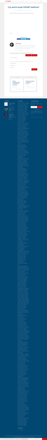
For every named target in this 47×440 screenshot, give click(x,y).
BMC (24, 165)
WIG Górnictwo (20, 413)
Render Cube (20, 352)
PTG (22, 345)
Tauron (24, 391)
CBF (21, 177)
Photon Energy (26, 332)
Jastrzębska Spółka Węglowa (22, 266)
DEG (18, 197)
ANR (26, 146)
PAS (18, 325)
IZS (18, 264)
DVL (28, 205)
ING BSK (19, 258)
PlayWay (27, 337)
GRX (24, 246)
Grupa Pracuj (20, 246)
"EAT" (19, 113)
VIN (24, 404)
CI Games (24, 180)
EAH (18, 209)
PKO (23, 335)
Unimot (23, 401)
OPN (19, 320)
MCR (21, 286)
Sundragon (20, 386)
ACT (18, 135)
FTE (25, 224)
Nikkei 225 (19, 308)
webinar (23, 409)
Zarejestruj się (34, 55)
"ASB (19, 106)
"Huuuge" (19, 114)
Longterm (9, 435)
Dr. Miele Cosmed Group (22, 205)
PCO (18, 328)
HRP (22, 253)
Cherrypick (19, 180)
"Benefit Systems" (21, 109)
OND (19, 317)
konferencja (20, 273)
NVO (27, 312)
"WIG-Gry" (19, 128)
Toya (19, 396)
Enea (24, 212)
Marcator (23, 283)
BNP (21, 167)
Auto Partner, (20, 155)
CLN (21, 182)
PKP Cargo (22, 337)
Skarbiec (26, 369)
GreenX (24, 239)
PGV (21, 332)
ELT (18, 212)
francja (19, 224)
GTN (27, 246)
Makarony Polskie (23, 281)
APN (23, 150)
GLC (28, 231)
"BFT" (26, 109)
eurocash (22, 217)
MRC (19, 303)
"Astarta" (26, 106)
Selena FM (19, 364)
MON (23, 298)
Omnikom (26, 435)
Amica (19, 141)
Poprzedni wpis (17, 77)
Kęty (27, 268)
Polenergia (19, 340)
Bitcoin (23, 163)
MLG (19, 295)
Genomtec (19, 229)
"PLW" (27, 123)
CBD (18, 177)
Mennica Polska (20, 290)
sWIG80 (19, 387)
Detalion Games (23, 197)
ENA (21, 212)
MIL (18, 293)
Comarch (26, 187)
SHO (18, 367)
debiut (22, 195)
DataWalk (26, 194)
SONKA (22, 374)
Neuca (25, 305)
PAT (25, 325)
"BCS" (22, 108)
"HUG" (27, 113)
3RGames (19, 133)
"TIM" (19, 126)
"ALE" (23, 103)
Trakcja (25, 396)
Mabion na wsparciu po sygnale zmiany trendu (12, 103)
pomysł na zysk (24, 344)
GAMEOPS (24, 226)
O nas (16, 1)
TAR (24, 389)
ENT (23, 214)
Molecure (19, 298)
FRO (22, 224)
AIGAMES (25, 136)
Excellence (22, 219)
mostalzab (19, 300)
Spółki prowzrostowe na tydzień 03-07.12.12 (30, 82)
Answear (19, 148)
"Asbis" (22, 106)
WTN (19, 419)
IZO (22, 261)
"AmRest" (19, 104)
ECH (21, 209)
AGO (27, 135)
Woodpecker (20, 418)
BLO (26, 163)
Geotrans (24, 229)
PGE (18, 332)
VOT (23, 406)
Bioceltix (25, 160)
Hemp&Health (20, 251)
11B (25, 130)
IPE (24, 259)
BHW (19, 160)
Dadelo (19, 194)
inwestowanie (20, 259)
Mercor (19, 291)
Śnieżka (19, 372)
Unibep (19, 401)
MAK (19, 281)
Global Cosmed (20, 232)
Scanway (19, 359)
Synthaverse (20, 389)
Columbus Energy (21, 187)
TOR (22, 394)
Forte (24, 222)
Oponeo (22, 320)
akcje (23, 138)
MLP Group (23, 295)
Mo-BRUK (22, 296)
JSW (18, 268)
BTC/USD (19, 172)
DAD (26, 192)
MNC (19, 296)
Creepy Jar (23, 189)
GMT (25, 232)
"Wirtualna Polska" (25, 128)
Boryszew (19, 170)
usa (26, 401)
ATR (21, 153)
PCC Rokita (27, 327)
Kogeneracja (23, 271)
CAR (26, 175)
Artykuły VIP (31, 1)
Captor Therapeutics (21, 175)
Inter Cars (23, 258)
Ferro (23, 221)
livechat (19, 278)
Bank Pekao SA (20, 158)
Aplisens (19, 150)
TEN (27, 391)
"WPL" (19, 130)
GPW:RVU (19, 239)
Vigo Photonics (20, 404)
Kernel (25, 268)
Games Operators (21, 227)
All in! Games (23, 140)
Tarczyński (19, 391)
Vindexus (19, 406)
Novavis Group (25, 310)
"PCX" (24, 123)
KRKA (27, 273)
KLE (18, 271)
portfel (19, 345)
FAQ (38, 1)
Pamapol (24, 323)
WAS (27, 408)
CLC (18, 182)
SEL (24, 362)
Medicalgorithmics (21, 288)
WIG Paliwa (26, 413)
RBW (27, 350)
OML (25, 315)
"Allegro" (27, 103)
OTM (25, 322)
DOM (25, 202)
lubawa (26, 278)
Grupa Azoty (20, 241)
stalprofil (19, 382)
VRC (24, 408)
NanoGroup (26, 303)
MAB (21, 280)
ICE (25, 253)
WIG (18, 411)
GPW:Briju (24, 236)
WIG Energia (23, 411)
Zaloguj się (28, 55)
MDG (24, 286)
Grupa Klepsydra (20, 244)
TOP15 (19, 394)
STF (18, 384)
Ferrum (26, 221)
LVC (18, 280)
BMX (18, 167)
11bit (19, 131)
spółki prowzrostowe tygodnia (22, 377)
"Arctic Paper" (25, 104)
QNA (27, 347)
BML (27, 165)
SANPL (23, 355)
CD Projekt (25, 177)
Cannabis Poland (24, 173)
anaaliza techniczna (25, 141)
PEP (24, 330)
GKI (25, 231)
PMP (19, 339)
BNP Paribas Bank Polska (22, 168)
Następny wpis (30, 77)
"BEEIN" (26, 108)
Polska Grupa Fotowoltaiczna (22, 342)
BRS (26, 170)
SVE (27, 386)
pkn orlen (19, 335)
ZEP (25, 423)
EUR (18, 217)
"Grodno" (22, 113)
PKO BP (26, 335)
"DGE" (25, 111)
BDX (27, 158)
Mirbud (22, 293)
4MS (26, 133)
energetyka (20, 214)
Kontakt (35, 1)
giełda (22, 231)
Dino (25, 200)
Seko (21, 362)
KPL (23, 273)
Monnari (27, 298)
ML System (26, 293)
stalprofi (24, 381)
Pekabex (25, 328)
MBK (22, 285)
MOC (26, 296)
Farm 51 (19, 221)
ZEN (18, 423)
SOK (18, 374)
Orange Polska (20, 322)
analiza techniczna (21, 146)
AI (21, 136)
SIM (25, 367)
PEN (18, 330)
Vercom (19, 403)
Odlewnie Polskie (20, 315)
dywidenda (19, 207)
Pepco (27, 330)
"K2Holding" (23, 116)
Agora (19, 136)
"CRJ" (22, 111)
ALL (18, 140)
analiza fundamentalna (21, 145)
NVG (24, 312)
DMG (19, 202)
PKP (18, 337)
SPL (25, 374)
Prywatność (32, 117)
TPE (21, 396)
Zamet (25, 419)
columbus (23, 185)
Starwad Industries (25, 382)
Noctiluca (19, 310)
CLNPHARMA (26, 182)
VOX (18, 408)
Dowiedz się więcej (25, 438)
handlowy (22, 248)
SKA (23, 369)
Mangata (19, 283)
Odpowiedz (34, 69)
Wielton (27, 409)
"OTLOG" (19, 121)
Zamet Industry (20, 421)
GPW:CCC (19, 237)
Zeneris (22, 423)
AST (18, 153)
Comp (19, 189)
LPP (22, 278)
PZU (24, 347)
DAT (22, 194)
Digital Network (20, 200)
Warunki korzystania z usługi (30, 61)
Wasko (19, 409)
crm (25, 190)
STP (21, 384)
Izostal (25, 263)
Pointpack (25, 339)
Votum (26, 406)
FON (21, 222)
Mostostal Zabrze (25, 300)
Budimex (23, 172)
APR (25, 150)
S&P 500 (26, 354)
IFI (27, 253)
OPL (25, 318)
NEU (21, 305)
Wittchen (19, 416)
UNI (25, 399)
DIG (22, 199)
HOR (28, 251)
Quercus (19, 350)
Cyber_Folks (22, 192)
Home (13, 1)
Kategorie (22, 1)
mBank (19, 285)
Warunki (36, 117)
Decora (26, 195)
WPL (24, 418)
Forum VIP (26, 1)
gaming (26, 227)
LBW (23, 276)
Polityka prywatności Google (24, 61)
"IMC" (26, 114)
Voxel (22, 408)
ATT (27, 153)
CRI (22, 190)
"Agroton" (19, 103)
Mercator (25, 290)
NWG (19, 313)
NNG (23, 308)
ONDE (22, 317)
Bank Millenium (20, 157)
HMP (25, 251)
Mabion (25, 280)
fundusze (19, 226)
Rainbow (23, 350)
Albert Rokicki (18, 43)
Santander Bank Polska (21, 357)
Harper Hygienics (20, 249)
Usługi (19, 1)
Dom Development (21, 204)
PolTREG (19, 344)
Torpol (25, 394)
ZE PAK (25, 421)
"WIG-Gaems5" (23, 126)
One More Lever (20, 318)
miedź (26, 291)
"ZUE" (22, 130)
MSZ (21, 303)
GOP (19, 234)
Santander (26, 355)
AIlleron (19, 138)
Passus (22, 325)
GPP (21, 234)
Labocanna (20, 276)
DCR (18, 195)
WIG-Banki (19, 414)
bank (24, 155)
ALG (25, 138)
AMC (27, 140)
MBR (25, 285)
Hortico (19, 253)
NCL (18, 305)
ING (24, 256)
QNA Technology (20, 349)
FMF (18, 222)
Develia (19, 199)
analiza (19, 143)
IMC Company (20, 256)
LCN (26, 276)
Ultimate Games (20, 399)
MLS (26, 295)
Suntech (24, 386)
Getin (19, 231)
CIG (28, 180)
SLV (24, 371)
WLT (23, 416)
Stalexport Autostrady (24, 379)
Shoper (22, 367)
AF (24, 135)
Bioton (19, 163)
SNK (22, 372)
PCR (21, 328)
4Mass (24, 133)
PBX (23, 327)
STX (24, 384)
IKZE (25, 254)
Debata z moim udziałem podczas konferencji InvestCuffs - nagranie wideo (12, 116)
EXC (18, 219)
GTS (18, 248)
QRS (25, 349)
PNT (21, 339)
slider (22, 371)
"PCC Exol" (19, 123)
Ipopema (19, 261)
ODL (22, 313)
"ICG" (23, 114)
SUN (26, 384)
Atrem (24, 153)
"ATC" (19, 108)
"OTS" (23, 121)
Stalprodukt (20, 381)
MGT (22, 291)
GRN (27, 239)
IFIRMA (19, 254)
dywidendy (24, 207)
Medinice (26, 288)
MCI (18, 286)
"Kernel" (19, 118)
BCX (24, 158)
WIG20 (24, 414)
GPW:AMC (25, 234)
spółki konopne (20, 376)
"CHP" (19, 111)
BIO (21, 160)
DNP (22, 202)
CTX (18, 192)
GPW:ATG (19, 236)
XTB (21, 419)
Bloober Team (20, 165)
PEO (21, 330)
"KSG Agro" (24, 118)
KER (21, 268)
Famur (27, 219)
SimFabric (19, 369)
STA (18, 379)
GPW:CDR (24, 237)
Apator (23, 148)
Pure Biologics (20, 347)
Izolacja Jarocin (20, 263)
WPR (27, 418)
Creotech (19, 190)
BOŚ (23, 170)
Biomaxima (20, 162)
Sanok (19, 355)
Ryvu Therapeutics (21, 354)
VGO (22, 403)
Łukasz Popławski (12, 106)
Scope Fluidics (24, 359)
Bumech (19, 173)
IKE (22, 254)
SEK (18, 362)
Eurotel (26, 217)
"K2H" (19, 116)
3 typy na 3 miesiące (24, 131)
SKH (18, 371)
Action (22, 135)
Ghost (32, 435)
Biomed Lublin (25, 162)
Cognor (19, 185)
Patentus (19, 327)
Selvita (24, 364)
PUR (25, 345)
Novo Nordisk (20, 312)
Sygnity (23, 387)
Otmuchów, (20, 323)
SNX (25, 372)
